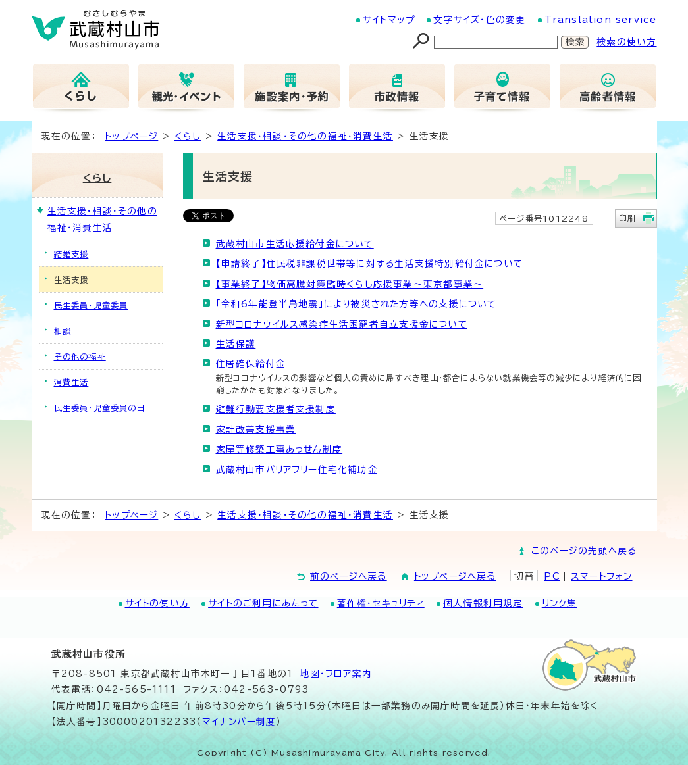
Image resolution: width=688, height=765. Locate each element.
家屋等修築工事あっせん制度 (279, 449)
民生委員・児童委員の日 (100, 408)
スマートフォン (601, 576)
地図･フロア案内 (336, 673)
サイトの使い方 (157, 603)
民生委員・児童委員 (91, 305)
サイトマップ (389, 19)
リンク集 (559, 603)
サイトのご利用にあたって (263, 603)
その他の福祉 (80, 356)
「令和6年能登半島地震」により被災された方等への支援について (356, 303)
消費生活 (71, 382)
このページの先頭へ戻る (584, 550)
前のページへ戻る (348, 576)
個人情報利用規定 (483, 603)
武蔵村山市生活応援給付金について (295, 244)
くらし (187, 136)
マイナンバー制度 (239, 721)
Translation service (600, 19)
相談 (62, 331)
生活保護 (236, 344)
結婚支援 (71, 254)
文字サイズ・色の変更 (479, 19)
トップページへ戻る (455, 576)
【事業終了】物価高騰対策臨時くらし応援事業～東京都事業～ (350, 284)
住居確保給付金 (251, 363)
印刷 (627, 218)
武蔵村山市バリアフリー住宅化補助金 (297, 469)
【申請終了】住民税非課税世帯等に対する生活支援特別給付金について (369, 263)
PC (552, 576)
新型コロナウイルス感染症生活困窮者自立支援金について (341, 324)
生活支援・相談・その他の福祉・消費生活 (305, 136)
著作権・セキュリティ (381, 603)
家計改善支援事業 (256, 429)
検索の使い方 (626, 42)
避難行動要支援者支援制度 (276, 409)
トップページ (131, 136)
